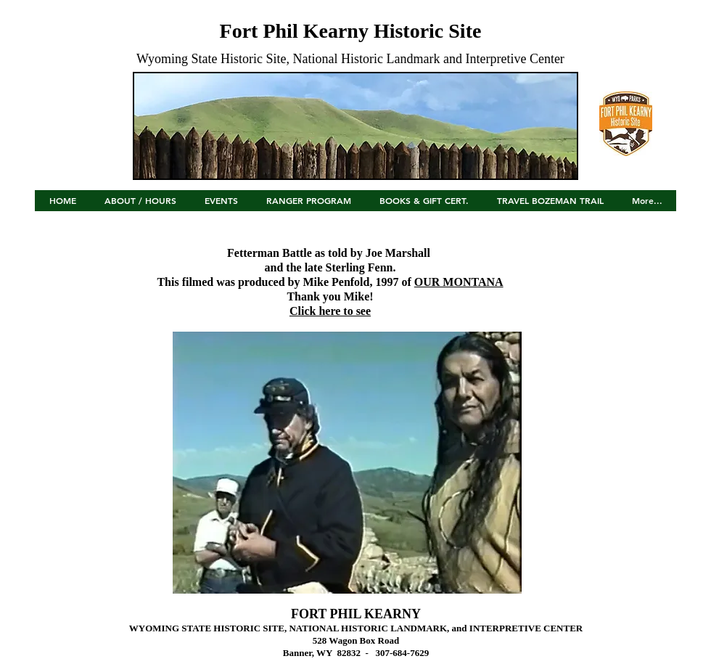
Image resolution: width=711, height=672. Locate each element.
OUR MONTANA (459, 282)
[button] (221, 205)
